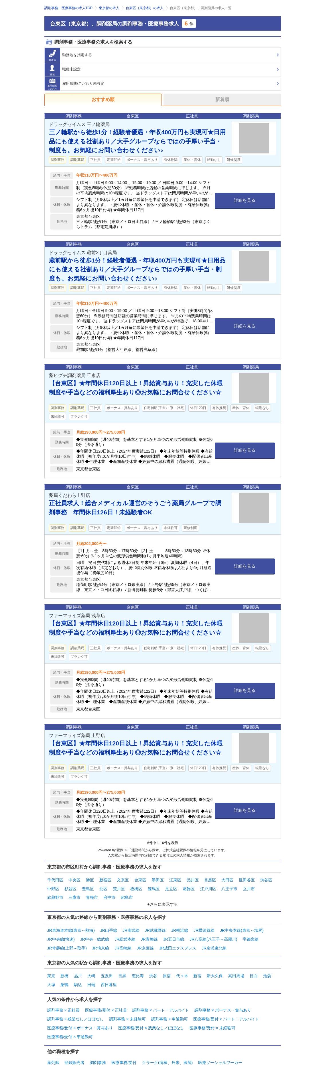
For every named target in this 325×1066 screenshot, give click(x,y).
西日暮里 (109, 972)
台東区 (140, 879)
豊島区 (88, 886)
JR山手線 (108, 925)
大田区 (227, 879)
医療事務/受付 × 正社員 (106, 996)
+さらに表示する (162, 899)
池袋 (267, 965)
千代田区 (55, 879)
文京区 (123, 879)
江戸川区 (208, 886)
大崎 (91, 965)
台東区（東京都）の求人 (145, 8)
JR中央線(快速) (61, 932)
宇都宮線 (251, 932)
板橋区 (136, 886)
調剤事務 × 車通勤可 (169, 1004)
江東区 (175, 879)
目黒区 (210, 879)
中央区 (74, 879)
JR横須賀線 (204, 925)
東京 (51, 965)
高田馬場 (236, 965)
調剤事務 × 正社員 (63, 996)
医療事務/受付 (124, 1042)
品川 (78, 965)
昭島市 (127, 893)
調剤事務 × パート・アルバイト (160, 996)
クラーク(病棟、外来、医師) (167, 1042)
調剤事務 (98, 1042)
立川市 (249, 886)
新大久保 (215, 965)
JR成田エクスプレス (177, 939)
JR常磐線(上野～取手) (67, 939)
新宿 (197, 965)
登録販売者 (74, 1042)
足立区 (171, 886)
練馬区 (154, 886)
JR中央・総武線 (94, 932)
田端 (91, 972)
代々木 (182, 965)
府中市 (109, 893)
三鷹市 (74, 893)
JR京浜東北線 (214, 939)
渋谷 (153, 965)
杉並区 (70, 886)
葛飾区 (189, 886)
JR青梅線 (149, 932)
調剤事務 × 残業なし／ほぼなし (75, 1004)
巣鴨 (64, 972)
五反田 (107, 965)
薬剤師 (53, 1042)
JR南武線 (131, 925)
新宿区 (105, 879)
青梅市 (92, 893)
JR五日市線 (173, 932)
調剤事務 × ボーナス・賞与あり (222, 996)
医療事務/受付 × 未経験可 (212, 1011)
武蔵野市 (55, 893)
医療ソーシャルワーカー (220, 1042)
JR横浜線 (179, 925)
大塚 (51, 972)
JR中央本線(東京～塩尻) (241, 925)
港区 (90, 879)
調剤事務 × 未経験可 (127, 1004)
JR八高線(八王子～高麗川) (213, 932)
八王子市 (229, 886)
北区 (103, 886)
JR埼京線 (100, 939)
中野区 (53, 886)
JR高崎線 (123, 939)
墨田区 (158, 879)
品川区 (193, 879)
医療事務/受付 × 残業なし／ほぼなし (151, 1011)
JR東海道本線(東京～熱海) (71, 925)
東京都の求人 (109, 8)
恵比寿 (138, 965)
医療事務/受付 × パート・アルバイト (226, 1004)
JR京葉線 (145, 939)
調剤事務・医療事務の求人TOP (68, 8)
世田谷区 (247, 879)
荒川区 (119, 886)
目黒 (122, 965)
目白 (254, 965)
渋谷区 (266, 879)
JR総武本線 (125, 932)
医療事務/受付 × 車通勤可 (70, 1018)
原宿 (167, 965)
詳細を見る (244, 200)
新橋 (64, 965)
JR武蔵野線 (155, 925)
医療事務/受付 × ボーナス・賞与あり (80, 1011)
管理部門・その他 (63, 1049)
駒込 (78, 972)
